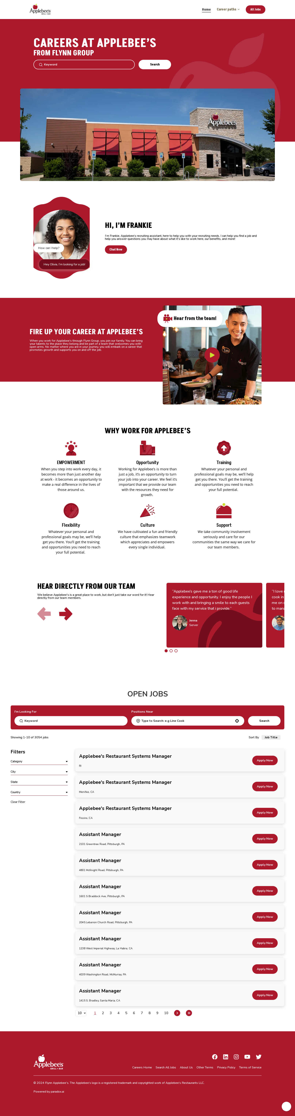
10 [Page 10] (166, 1013)
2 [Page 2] (103, 1013)
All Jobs (255, 9)
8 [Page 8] (150, 1013)
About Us (186, 1067)
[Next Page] (177, 1013)
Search (155, 64)
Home (206, 9)
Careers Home (142, 1067)
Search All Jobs (166, 1067)
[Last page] (189, 1013)
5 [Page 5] (126, 1013)
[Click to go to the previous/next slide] (166, 650)
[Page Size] (80, 1013)
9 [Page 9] (157, 1013)
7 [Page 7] (142, 1013)
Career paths (228, 9)
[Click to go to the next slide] (66, 614)
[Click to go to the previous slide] (44, 614)
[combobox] (187, 721)
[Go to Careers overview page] (43, 9)
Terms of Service (250, 1067)
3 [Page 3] (111, 1013)
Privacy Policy (226, 1067)
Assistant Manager (100, 834)
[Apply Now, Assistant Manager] (265, 838)
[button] (237, 721)
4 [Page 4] (118, 1013)
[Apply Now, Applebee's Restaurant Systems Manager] (265, 760)
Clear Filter (18, 802)
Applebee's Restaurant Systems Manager (125, 756)
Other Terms (205, 1067)
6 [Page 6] (134, 1013)
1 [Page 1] (95, 1013)
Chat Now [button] (115, 249)
